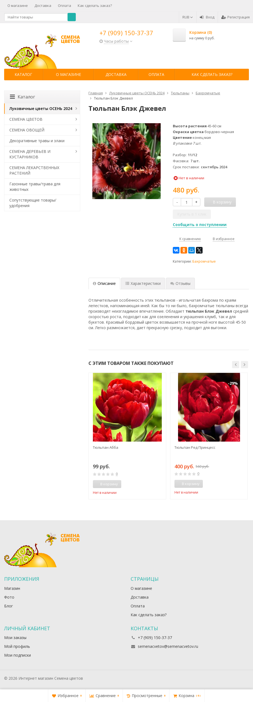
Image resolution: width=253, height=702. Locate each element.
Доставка (42, 5)
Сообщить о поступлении (200, 224)
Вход (207, 17)
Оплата (64, 5)
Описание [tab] (104, 283)
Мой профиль (17, 646)
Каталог (23, 74)
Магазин (12, 588)
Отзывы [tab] (180, 283)
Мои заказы (15, 637)
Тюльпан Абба (105, 447)
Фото (9, 597)
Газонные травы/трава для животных (34, 186)
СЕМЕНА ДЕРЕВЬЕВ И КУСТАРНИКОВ (29, 154)
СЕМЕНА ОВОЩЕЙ (26, 130)
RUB (187, 17)
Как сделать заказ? (95, 5)
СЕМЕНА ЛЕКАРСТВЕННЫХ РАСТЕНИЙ (34, 170)
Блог (8, 606)
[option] (127, 436)
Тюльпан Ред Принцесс (194, 447)
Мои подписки (17, 655)
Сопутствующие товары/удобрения (32, 202)
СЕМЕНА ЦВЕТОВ (25, 119)
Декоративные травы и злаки (36, 140)
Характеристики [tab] (143, 283)
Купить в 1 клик (191, 214)
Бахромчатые (204, 261)
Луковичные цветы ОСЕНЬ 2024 (40, 108)
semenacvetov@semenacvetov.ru (168, 646)
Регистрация (235, 17)
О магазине (17, 5)
